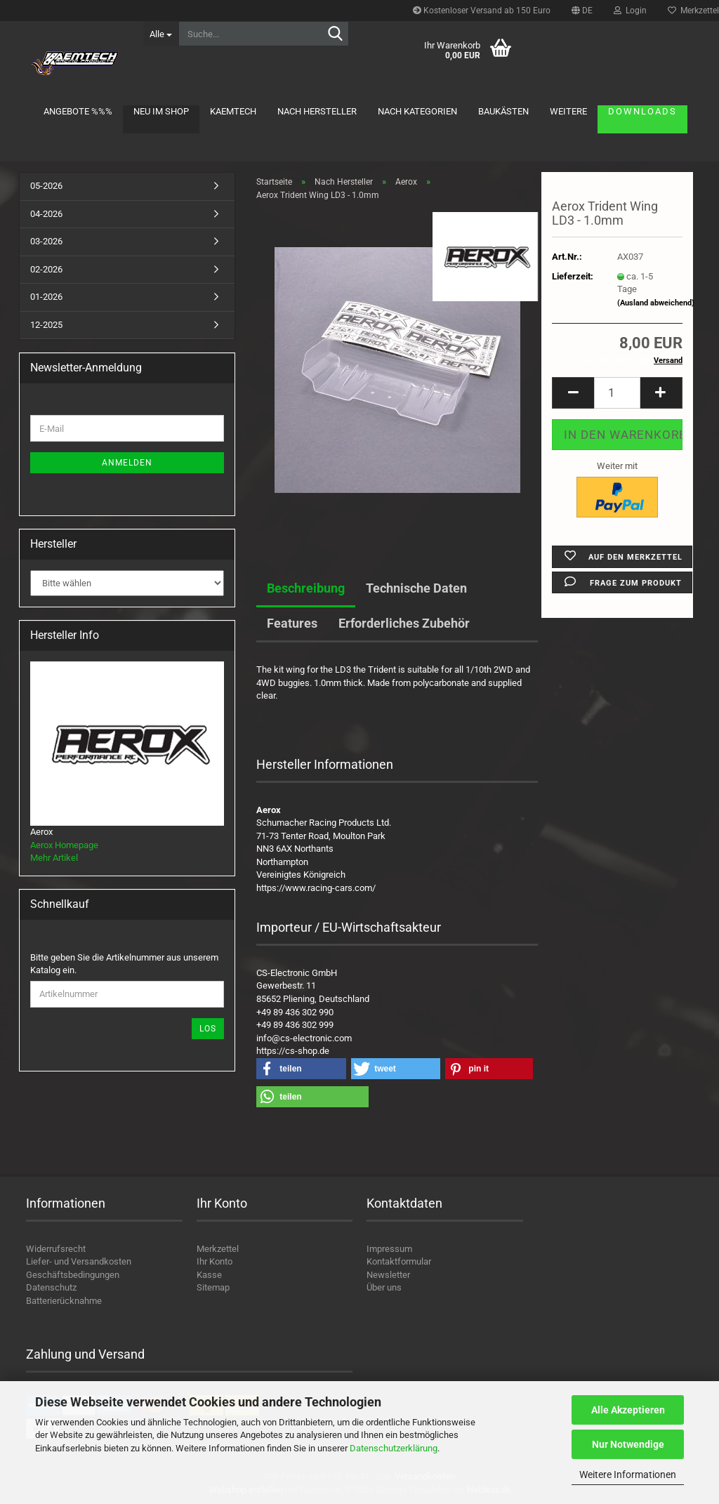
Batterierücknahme (64, 1300)
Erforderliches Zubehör (404, 623)
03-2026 (46, 241)
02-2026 (46, 269)
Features (292, 623)
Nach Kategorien (417, 111)
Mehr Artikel (54, 857)
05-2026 (46, 185)
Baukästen (503, 111)
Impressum (389, 1249)
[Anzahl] (617, 393)
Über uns (384, 1287)
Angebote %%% (78, 111)
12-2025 (46, 324)
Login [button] (630, 10)
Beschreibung (306, 588)
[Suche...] (160, 33)
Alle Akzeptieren (628, 1410)
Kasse (209, 1274)
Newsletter (388, 1274)
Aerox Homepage (64, 845)
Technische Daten (416, 588)
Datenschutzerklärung (393, 1448)
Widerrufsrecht (56, 1249)
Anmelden (127, 463)
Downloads (642, 111)
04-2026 (46, 214)
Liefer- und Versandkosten (78, 1261)
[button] (582, 10)
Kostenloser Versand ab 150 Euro (481, 10)
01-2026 (46, 296)
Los (207, 1029)
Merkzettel (218, 1249)
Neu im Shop (161, 111)
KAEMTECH (233, 111)
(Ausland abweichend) (655, 303)
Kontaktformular (399, 1261)
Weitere (568, 111)
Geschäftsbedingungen (72, 1274)
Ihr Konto (214, 1261)
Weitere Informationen (627, 1474)
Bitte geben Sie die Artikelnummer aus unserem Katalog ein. (124, 964)
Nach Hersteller (317, 111)
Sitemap (213, 1287)
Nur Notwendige (628, 1444)
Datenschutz (51, 1287)
